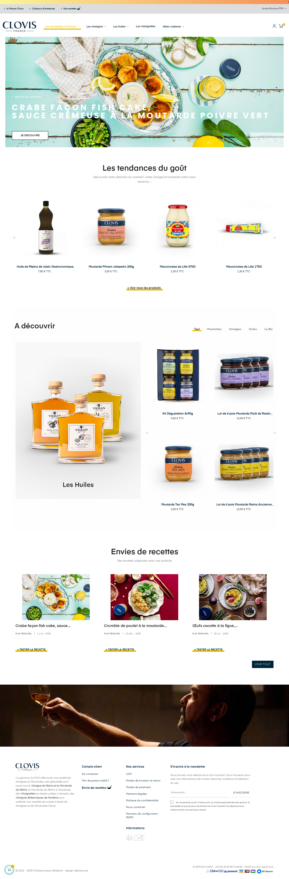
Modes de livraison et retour (143, 780)
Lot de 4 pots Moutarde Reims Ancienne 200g (244, 505)
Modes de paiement (138, 787)
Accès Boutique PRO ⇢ (274, 9)
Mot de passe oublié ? (95, 780)
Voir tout (263, 664)
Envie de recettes (97, 788)
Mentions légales (136, 794)
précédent (258, 140)
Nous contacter (135, 807)
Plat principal (23, 634)
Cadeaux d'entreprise (42, 9)
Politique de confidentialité (142, 800)
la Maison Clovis (13, 9)
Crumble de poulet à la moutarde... (135, 626)
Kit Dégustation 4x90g (177, 413)
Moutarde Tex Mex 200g (177, 504)
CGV (129, 774)
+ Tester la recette (31, 649)
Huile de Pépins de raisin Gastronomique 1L (45, 267)
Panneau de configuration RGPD (142, 816)
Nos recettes (70, 9)
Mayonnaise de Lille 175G (244, 266)
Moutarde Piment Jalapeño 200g (111, 266)
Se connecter (90, 774)
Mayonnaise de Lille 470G (178, 266)
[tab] (197, 329)
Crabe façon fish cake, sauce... (43, 626)
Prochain (275, 140)
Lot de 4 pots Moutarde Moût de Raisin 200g (244, 414)
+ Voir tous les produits (144, 288)
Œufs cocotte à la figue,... (215, 626)
